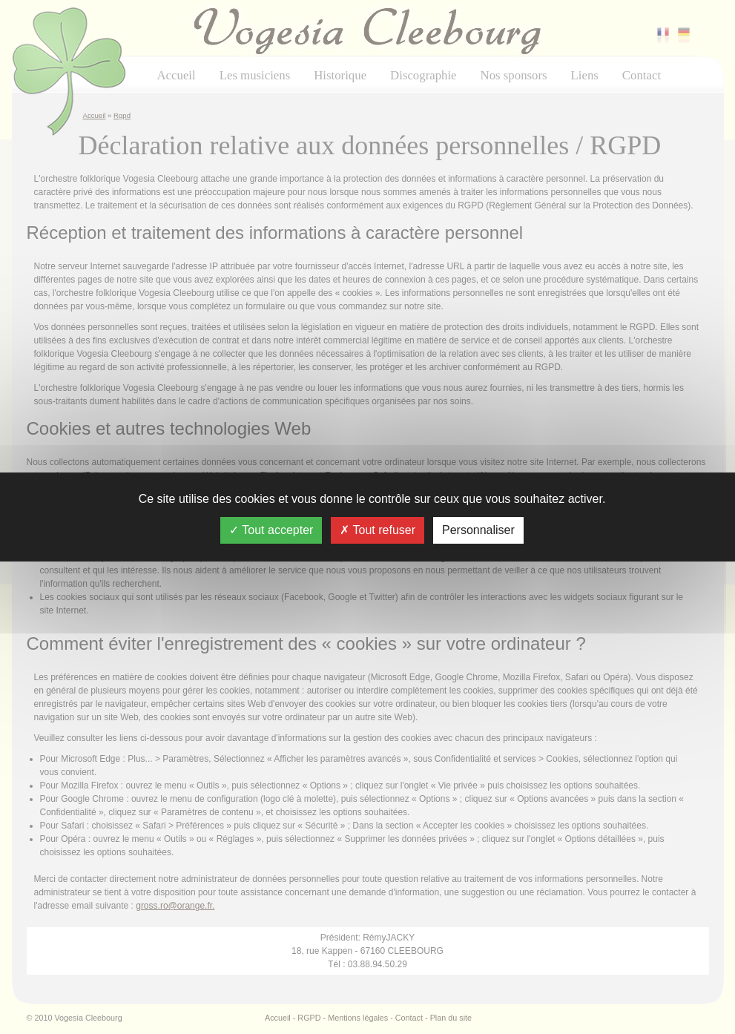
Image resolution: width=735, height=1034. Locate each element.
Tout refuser (377, 530)
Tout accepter (271, 530)
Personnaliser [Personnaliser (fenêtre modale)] (478, 530)
